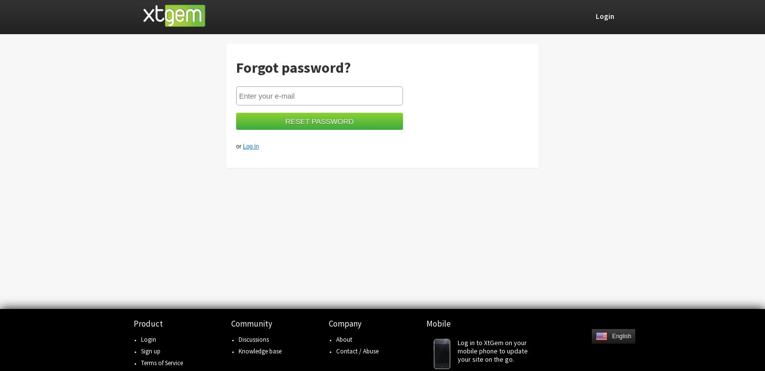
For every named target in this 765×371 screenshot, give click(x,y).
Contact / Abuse (357, 351)
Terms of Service (162, 363)
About (344, 339)
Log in (251, 146)
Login (148, 339)
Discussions (254, 339)
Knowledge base (260, 351)
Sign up (151, 351)
